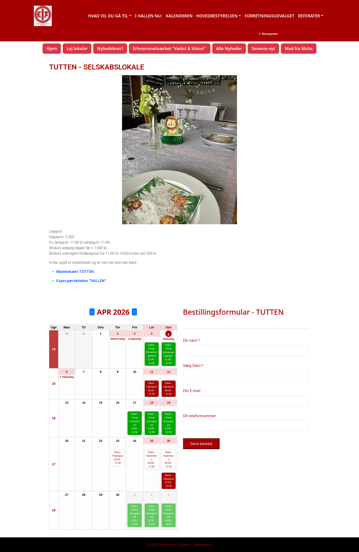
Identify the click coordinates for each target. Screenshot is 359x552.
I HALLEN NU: (148, 16)
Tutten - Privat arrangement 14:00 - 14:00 (135, 515)
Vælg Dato (192, 365)
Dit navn (190, 340)
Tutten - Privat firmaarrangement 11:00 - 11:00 (151, 354)
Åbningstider (270, 33)
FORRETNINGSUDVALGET (269, 16)
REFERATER (309, 16)
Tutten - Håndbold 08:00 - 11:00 (152, 388)
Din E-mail (191, 390)
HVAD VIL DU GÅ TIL (108, 16)
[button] (56, 149)
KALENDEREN (179, 16)
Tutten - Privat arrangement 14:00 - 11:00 (135, 423)
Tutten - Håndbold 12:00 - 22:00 (168, 480)
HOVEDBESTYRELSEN (217, 16)
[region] (179, 149)
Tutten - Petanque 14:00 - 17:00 (117, 457)
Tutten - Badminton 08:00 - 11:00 (152, 459)
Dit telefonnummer (199, 415)
